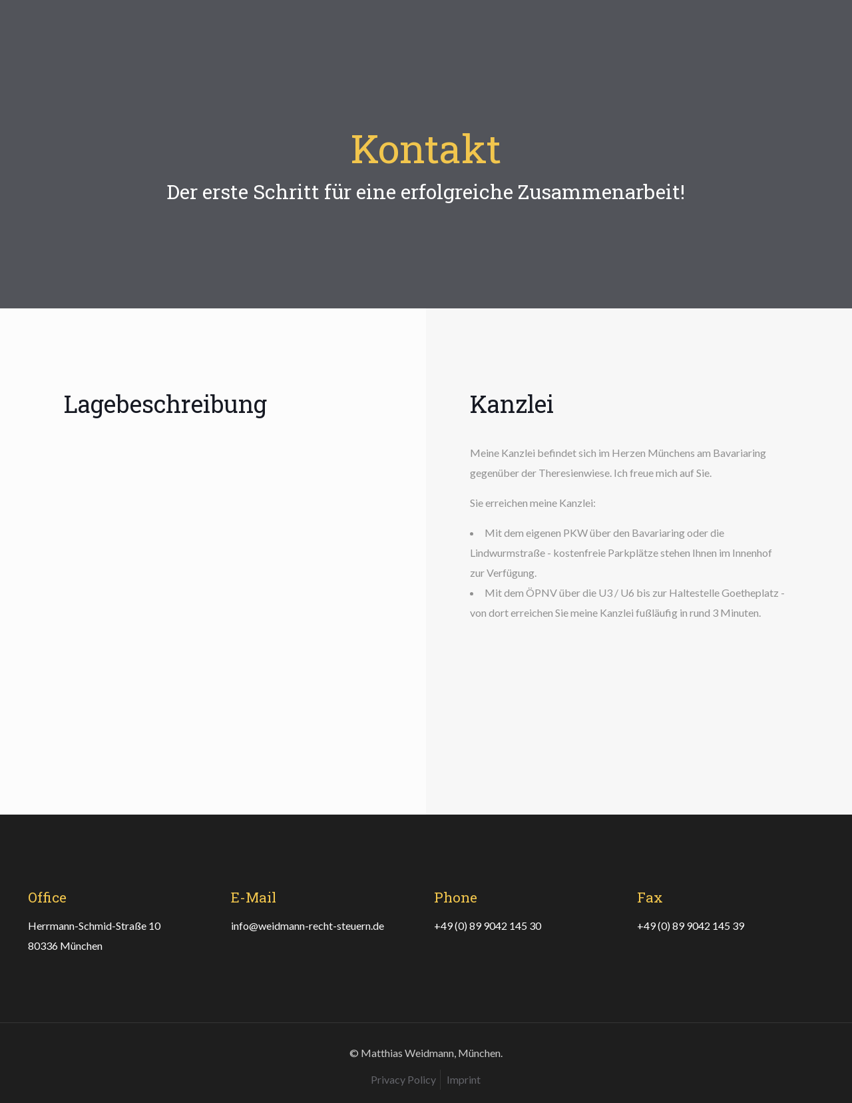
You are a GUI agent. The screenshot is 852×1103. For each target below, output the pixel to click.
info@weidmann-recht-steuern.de (307, 925)
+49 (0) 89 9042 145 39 (690, 925)
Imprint (464, 1079)
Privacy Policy (403, 1079)
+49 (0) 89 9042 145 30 (487, 925)
